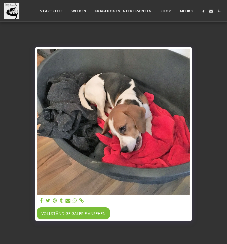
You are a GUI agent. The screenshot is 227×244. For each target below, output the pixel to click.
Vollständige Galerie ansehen (73, 213)
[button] (203, 11)
